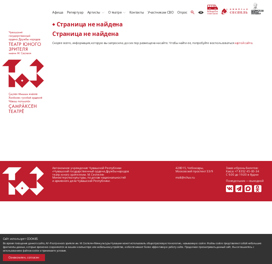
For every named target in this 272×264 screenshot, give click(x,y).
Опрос (182, 12)
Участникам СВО (161, 12)
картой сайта (243, 43)
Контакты (136, 12)
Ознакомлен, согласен (23, 257)
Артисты (94, 12)
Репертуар (75, 12)
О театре (114, 12)
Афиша (57, 12)
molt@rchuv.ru (185, 177)
